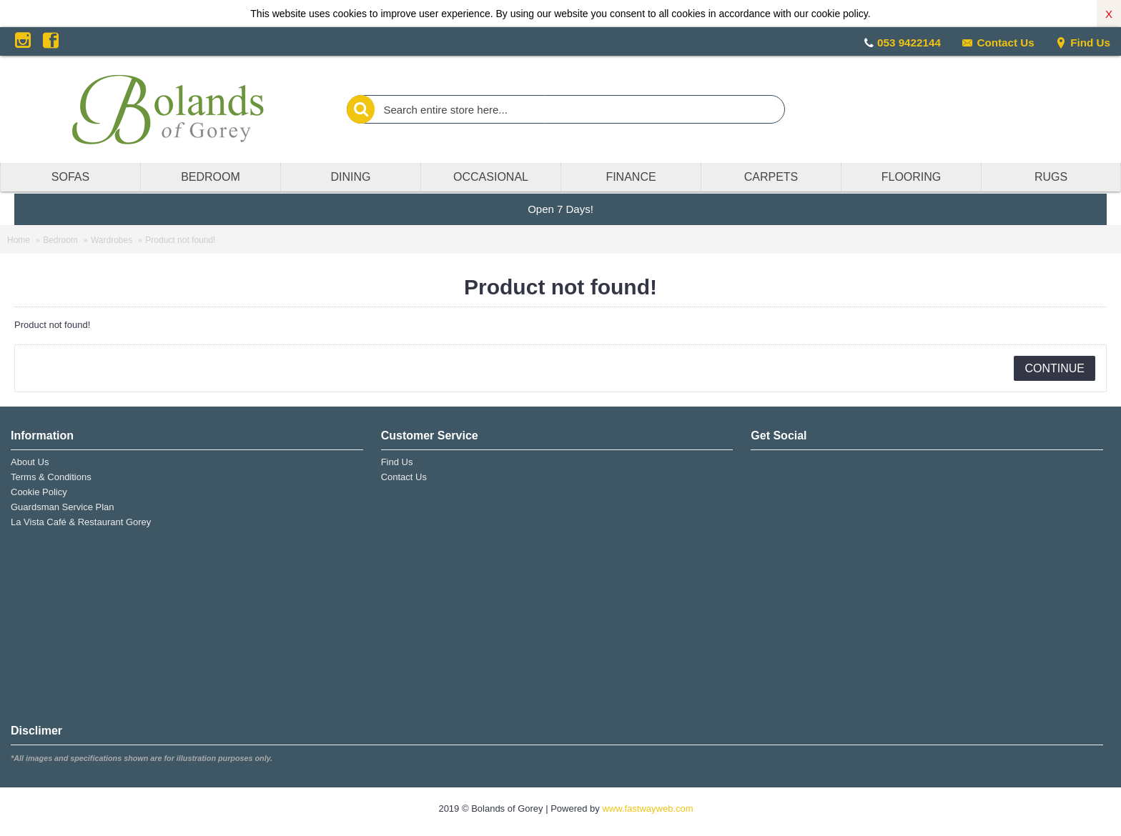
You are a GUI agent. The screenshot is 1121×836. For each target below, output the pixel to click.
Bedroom (60, 240)
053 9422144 (909, 42)
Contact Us (998, 42)
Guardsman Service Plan (62, 507)
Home (18, 240)
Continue (1054, 368)
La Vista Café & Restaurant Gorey (81, 522)
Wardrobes (111, 240)
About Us (30, 462)
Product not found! (180, 240)
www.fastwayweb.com (647, 808)
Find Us (1082, 42)
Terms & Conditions (51, 477)
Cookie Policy (39, 492)
